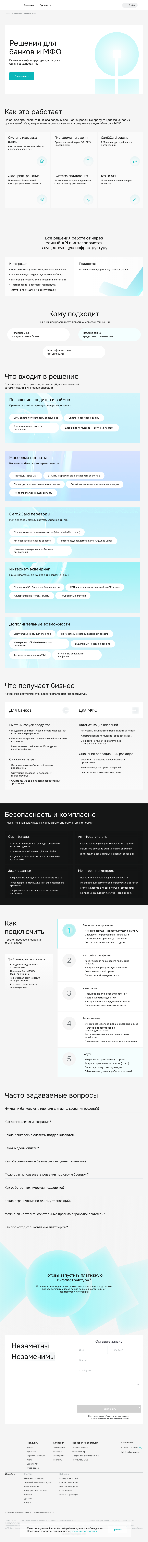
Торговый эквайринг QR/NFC (38, 1482)
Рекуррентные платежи (35, 1490)
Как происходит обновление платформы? (74, 1227)
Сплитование (65, 1490)
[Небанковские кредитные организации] (109, 334)
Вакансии (57, 1448)
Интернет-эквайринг (34, 1478)
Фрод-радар (33, 1464)
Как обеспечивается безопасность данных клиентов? (74, 1161)
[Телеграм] (131, 1512)
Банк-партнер (78, 1448)
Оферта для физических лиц (85, 1452)
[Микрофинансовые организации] (74, 352)
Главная (8, 13)
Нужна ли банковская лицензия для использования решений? (74, 1108)
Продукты (47, 5)
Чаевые (28, 1494)
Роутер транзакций (68, 1478)
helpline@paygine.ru (130, 1449)
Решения (30, 5)
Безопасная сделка (68, 1486)
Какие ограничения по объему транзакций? (74, 1201)
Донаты (28, 1498)
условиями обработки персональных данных (109, 1418)
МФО (29, 1456)
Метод (31, 1444)
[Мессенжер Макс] (141, 1512)
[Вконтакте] (136, 1512)
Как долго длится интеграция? (74, 1122)
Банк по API (32, 1460)
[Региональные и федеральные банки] (38, 334)
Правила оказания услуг (44, 1512)
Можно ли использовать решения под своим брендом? (74, 1174)
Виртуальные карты (36, 1452)
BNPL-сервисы (31, 1486)
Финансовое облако (69, 1482)
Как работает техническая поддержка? (74, 1188)
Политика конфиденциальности (18, 1512)
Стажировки (59, 1452)
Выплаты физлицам (68, 1494)
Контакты (57, 1456)
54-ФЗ (27, 1502)
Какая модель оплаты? (74, 1148)
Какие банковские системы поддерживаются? (74, 1135)
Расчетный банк (80, 1444)
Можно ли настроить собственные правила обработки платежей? (74, 1214)
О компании (59, 1444)
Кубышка (31, 1448)
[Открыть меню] (141, 5)
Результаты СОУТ (80, 1456)
